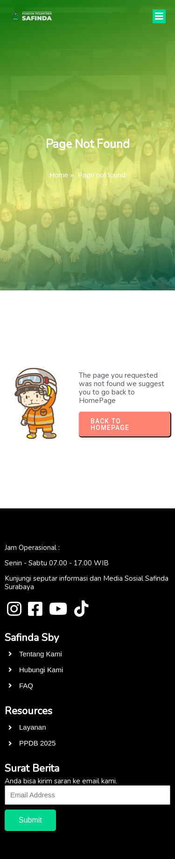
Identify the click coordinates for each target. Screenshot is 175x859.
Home (58, 175)
